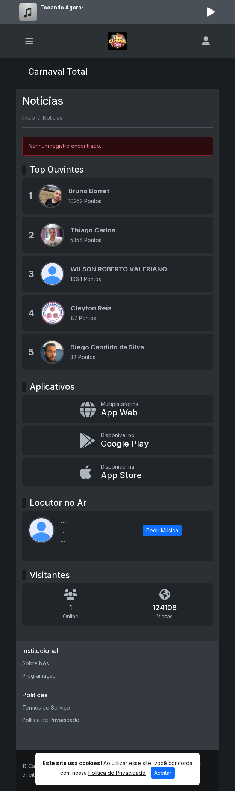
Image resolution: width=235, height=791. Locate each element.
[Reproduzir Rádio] (211, 12)
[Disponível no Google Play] (117, 440)
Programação (39, 675)
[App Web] (117, 409)
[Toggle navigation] (29, 41)
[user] (205, 41)
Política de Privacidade (50, 720)
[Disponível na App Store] (117, 472)
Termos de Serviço (46, 707)
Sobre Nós (35, 663)
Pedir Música (162, 530)
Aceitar (162, 773)
